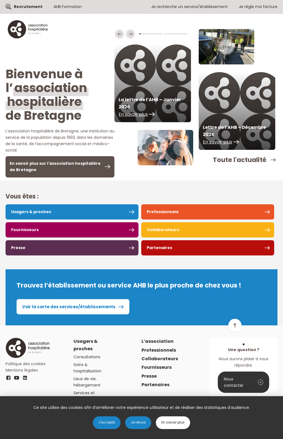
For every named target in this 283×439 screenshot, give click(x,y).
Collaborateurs (163, 229)
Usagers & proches (31, 212)
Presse (18, 247)
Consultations (87, 357)
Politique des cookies (26, 364)
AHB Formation (68, 6)
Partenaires (159, 247)
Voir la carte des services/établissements (69, 307)
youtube (16, 377)
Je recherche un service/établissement (189, 6)
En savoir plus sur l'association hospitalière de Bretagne (55, 167)
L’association (158, 341)
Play (226, 46)
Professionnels (163, 212)
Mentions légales (22, 370)
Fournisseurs (25, 229)
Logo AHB (28, 348)
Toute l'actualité (239, 159)
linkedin (25, 377)
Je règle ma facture (258, 6)
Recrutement (28, 6)
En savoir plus (133, 114)
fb (8, 377)
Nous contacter (233, 382)
